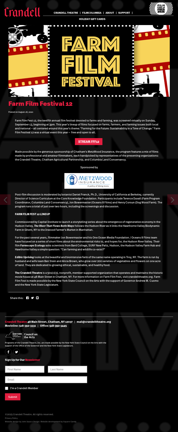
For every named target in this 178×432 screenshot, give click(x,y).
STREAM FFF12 (88, 141)
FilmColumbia (91, 13)
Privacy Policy (11, 418)
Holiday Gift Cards (92, 19)
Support (124, 13)
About (110, 13)
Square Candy (69, 421)
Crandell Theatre (66, 13)
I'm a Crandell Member (24, 388)
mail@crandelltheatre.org (94, 322)
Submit (12, 397)
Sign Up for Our (22, 360)
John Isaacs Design (31, 421)
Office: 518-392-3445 (53, 326)
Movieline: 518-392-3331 (20, 326)
